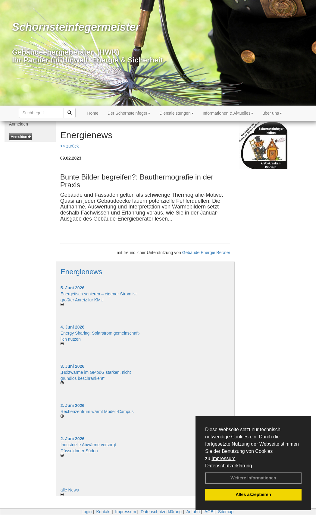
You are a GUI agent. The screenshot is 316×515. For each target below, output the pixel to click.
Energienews (81, 272)
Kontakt (103, 511)
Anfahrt (193, 511)
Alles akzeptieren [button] (253, 494)
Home (93, 113)
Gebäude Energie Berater (206, 252)
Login (86, 511)
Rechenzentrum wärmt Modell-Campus (97, 411)
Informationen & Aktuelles (228, 113)
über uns (272, 113)
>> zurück (69, 146)
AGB (209, 511)
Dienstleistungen (176, 113)
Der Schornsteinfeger (129, 113)
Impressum (223, 458)
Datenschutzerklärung (228, 465)
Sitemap (225, 511)
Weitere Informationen (253, 477)
